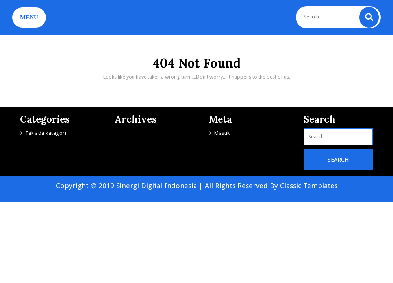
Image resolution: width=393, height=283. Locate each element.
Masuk (222, 133)
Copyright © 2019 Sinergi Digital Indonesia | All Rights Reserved (163, 186)
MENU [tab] (29, 17)
